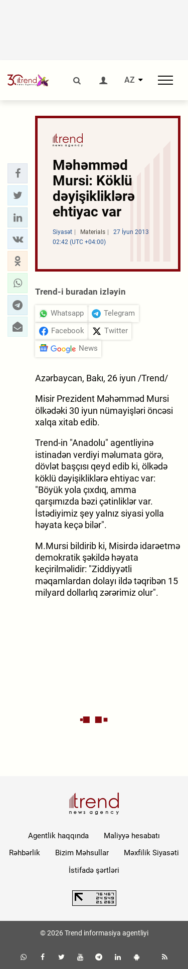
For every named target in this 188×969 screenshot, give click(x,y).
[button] (18, 173)
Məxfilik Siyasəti (151, 852)
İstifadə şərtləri (94, 870)
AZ (129, 80)
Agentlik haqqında (58, 835)
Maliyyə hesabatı (132, 835)
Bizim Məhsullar (82, 852)
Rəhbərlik (24, 852)
